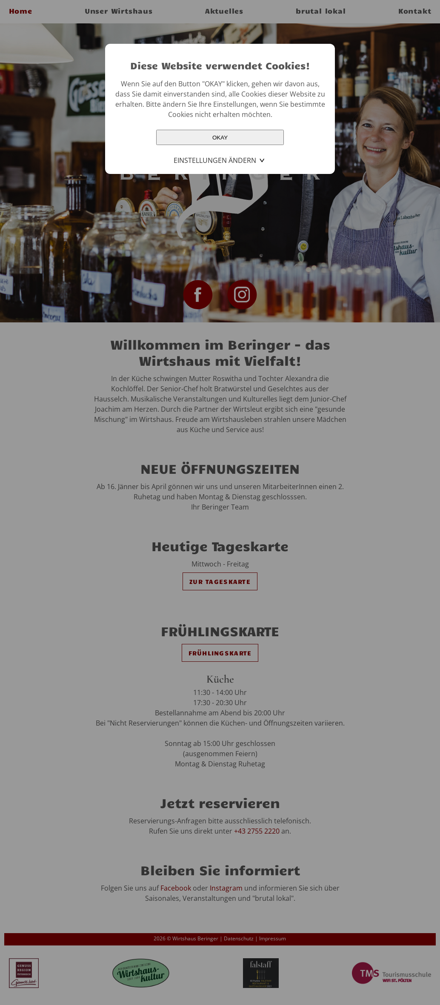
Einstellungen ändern (215, 160)
